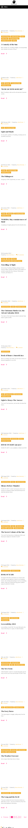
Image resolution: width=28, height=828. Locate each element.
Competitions (5, 618)
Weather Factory (6, 40)
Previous (5, 817)
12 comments (4, 123)
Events (13, 306)
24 (20, 817)
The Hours (9, 528)
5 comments (4, 522)
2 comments (4, 166)
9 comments (4, 209)
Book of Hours (5, 36)
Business (14, 750)
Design (7, 83)
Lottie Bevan (19, 77)
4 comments (4, 32)
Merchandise (18, 394)
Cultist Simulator (15, 36)
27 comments (20, 254)
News (9, 258)
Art (2, 83)
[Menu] (2, 7)
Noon (22, 36)
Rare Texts (4, 38)
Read (4, 54)
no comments (5, 614)
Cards (13, 526)
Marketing (10, 213)
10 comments (5, 79)
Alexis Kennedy (18, 30)
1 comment (19, 347)
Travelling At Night (14, 38)
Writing (14, 40)
